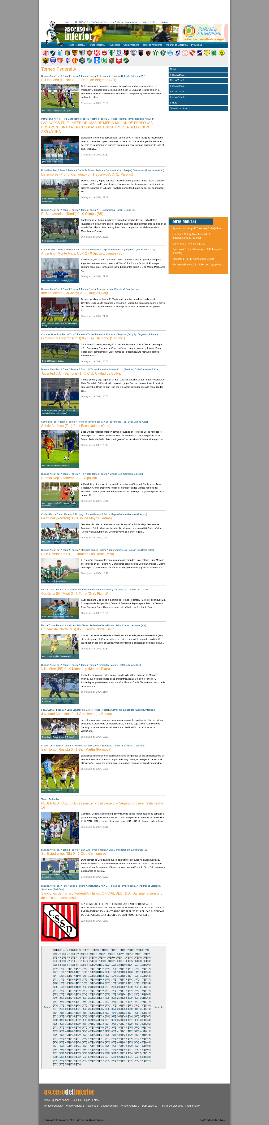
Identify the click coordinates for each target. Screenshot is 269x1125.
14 (101, 950)
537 (67, 1060)
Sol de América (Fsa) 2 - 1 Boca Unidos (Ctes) (75, 426)
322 (102, 1012)
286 (90, 1005)
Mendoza (85, 550)
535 (55, 1060)
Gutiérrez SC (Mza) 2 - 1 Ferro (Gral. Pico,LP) (75, 593)
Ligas (144, 22)
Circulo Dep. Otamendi (121, 474)
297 (55, 1009)
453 (73, 1042)
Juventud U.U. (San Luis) (121, 369)
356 (102, 1020)
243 (136, 994)
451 (61, 1042)
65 (136, 957)
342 (119, 1016)
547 (125, 1060)
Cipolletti (138, 474)
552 (55, 1064)
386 (79, 1027)
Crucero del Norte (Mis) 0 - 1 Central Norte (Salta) (78, 629)
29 (73, 953)
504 (73, 1053)
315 (61, 1012)
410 (119, 1031)
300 (73, 1009)
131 (79, 972)
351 (73, 1020)
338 (96, 1016)
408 (107, 1031)
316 (67, 1012)
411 (125, 1031)
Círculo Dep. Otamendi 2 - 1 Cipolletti (69, 478)
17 (115, 950)
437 (79, 1038)
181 (73, 983)
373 (102, 1024)
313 (148, 1009)
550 (142, 1060)
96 (77, 964)
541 (90, 1060)
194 (148, 983)
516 (142, 1053)
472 (84, 1046)
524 (90, 1057)
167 (90, 979)
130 (73, 972)
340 (107, 1016)
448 (142, 1038)
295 (142, 1005)
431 (142, 1034)
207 (125, 987)
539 (79, 1060)
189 (119, 983)
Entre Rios (46, 170)
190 (125, 983)
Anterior (48, 1007)
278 (142, 1001)
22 (137, 950)
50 (68, 957)
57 (100, 957)
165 (79, 979)
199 (79, 987)
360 (125, 1020)
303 (90, 1009)
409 (113, 1031)
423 (96, 1034)
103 (113, 964)
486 (67, 1049)
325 (119, 1012)
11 (88, 950)
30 (77, 953)
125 (142, 968)
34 (95, 953)
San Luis (80, 249)
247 (61, 998)
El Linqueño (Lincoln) (110, 76)
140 (131, 972)
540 (84, 1060)
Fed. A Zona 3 (62, 76)
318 (79, 1012)
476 (107, 1046)
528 (113, 1057)
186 (102, 983)
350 (67, 1020)
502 (61, 1053)
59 (109, 957)
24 (147, 950)
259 (131, 998)
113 (73, 968)
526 (102, 1057)
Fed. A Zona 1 (62, 210)
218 (90, 990)
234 (84, 994)
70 (59, 961)
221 (107, 990)
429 (131, 1034)
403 (79, 1031)
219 (96, 990)
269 (90, 1001)
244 (142, 994)
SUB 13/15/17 (81, 22)
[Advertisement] (102, 9)
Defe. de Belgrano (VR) (133, 76)
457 (96, 1042)
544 (107, 1060)
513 (125, 1053)
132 (84, 972)
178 (55, 983)
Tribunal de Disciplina (177, 45)
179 (61, 983)
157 (131, 976)
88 (140, 961)
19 (124, 950)
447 (136, 1038)
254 (102, 998)
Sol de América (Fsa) (116, 421)
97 (82, 964)
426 (113, 1034)
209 (136, 987)
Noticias (174, 69)
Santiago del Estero (83, 710)
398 (148, 1027)
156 (125, 976)
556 (79, 1064)
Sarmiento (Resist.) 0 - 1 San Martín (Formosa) (76, 749)
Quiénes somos (99, 22)
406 (96, 1031)
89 (145, 961)
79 (100, 961)
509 (102, 1053)
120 (113, 968)
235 (90, 994)
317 (73, 1012)
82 (113, 961)
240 (119, 994)
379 (136, 1024)
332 (61, 1016)
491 (96, 1049)
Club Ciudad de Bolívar (147, 369)
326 (125, 1012)
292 (125, 1005)
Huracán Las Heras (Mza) (140, 550)
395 (131, 1027)
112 (67, 968)
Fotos (153, 22)
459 (107, 1042)
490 (90, 1049)
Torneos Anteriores (152, 45)
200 (84, 987)
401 (67, 1031)
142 (142, 972)
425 (107, 1034)
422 (90, 1034)
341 (113, 1016)
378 (131, 1024)
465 (142, 1042)
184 (90, 983)
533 (142, 1057)
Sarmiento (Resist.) (111, 745)
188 (113, 983)
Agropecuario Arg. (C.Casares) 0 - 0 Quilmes (198, 228)
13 (97, 950)
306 (107, 1009)
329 (142, 1012)
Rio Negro (86, 474)
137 (113, 972)
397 (142, 1027)
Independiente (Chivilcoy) (112, 289)
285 (84, 1005)
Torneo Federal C (101, 119)
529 (119, 1057)
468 (61, 1046)
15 (106, 950)
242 (131, 994)
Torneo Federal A (76, 45)
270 (96, 1001)
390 (102, 1027)
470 (73, 1046)
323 (107, 1012)
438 (84, 1038)
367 (67, 1024)
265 (67, 1001)
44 (140, 953)
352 (79, 1020)
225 (131, 990)
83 (118, 961)
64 (131, 957)
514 (131, 1053)
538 (73, 1060)
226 (136, 990)
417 (61, 1034)
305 (102, 1009)
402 (73, 1031)
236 (96, 994)
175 (136, 979)
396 (136, 1027)
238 (107, 994)
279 (148, 1001)
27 (64, 953)
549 (136, 1060)
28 (68, 953)
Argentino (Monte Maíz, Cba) (140, 249)
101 (102, 964)
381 (148, 1024)
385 (73, 1027)
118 (102, 968)
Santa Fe (82, 170)
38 (113, 953)
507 (90, 1053)
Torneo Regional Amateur (140, 119)
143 (148, 972)
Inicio (67, 22)
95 (73, 964)
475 (102, 1046)
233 (79, 994)
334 (73, 1016)
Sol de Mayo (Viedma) (115, 514)
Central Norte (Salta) (110, 625)
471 (79, 1046)
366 (61, 1024)
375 (113, 1024)
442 (107, 1038)
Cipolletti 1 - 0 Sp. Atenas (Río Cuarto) (194, 258)
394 (125, 1027)
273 (113, 1001)
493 (107, 1049)
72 (68, 961)
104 (119, 964)
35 (100, 953)
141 (136, 972)
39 (118, 953)
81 (109, 961)
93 (64, 964)
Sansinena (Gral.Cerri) (52, 889)
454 (79, 1042)
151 (96, 976)
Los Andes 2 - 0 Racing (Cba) (189, 243)
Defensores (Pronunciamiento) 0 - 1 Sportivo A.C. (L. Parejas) (87, 174)
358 (113, 1020)
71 (64, 961)
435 (67, 1038)
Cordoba (45, 249)
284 (79, 1005)
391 (107, 1027)
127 (55, 972)
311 (136, 1009)
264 (61, 1001)
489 (84, 1049)
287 (96, 1005)
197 (67, 987)
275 (125, 1001)
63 (127, 957)
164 (73, 979)
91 (55, 964)
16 (110, 950)
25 (55, 953)
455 (84, 1042)
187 (107, 983)
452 (67, 1042)
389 (96, 1027)
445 (125, 1038)
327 (131, 1012)
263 (55, 1001)
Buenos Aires (48, 76)
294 (136, 1005)
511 (113, 1053)
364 (148, 1020)
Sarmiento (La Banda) (122, 710)
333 (67, 1016)
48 (59, 957)
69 (55, 961)
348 (55, 1020)
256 (113, 998)
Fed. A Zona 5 (177, 97)
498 (136, 1049)
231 (67, 994)
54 (86, 957)
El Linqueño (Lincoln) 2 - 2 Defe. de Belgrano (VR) (78, 80)
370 (84, 1024)
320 (90, 1012)
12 (93, 950)
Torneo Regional (96, 45)
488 (79, 1049)
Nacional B (114, 45)
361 (131, 1020)
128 (61, 972)
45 (145, 953)
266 (73, 1001)
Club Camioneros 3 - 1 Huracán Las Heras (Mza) (77, 554)
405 (90, 1031)
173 (125, 979)
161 (55, 979)
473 (90, 1046)
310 (131, 1009)
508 (96, 1053)
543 (102, 1060)
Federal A (75, 76)
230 (61, 994)
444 (119, 1038)
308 (119, 1009)
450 (55, 1042)
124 (136, 968)
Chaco (44, 745)
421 (84, 1034)
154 (113, 976)
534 (148, 1057)
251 (84, 998)
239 (113, 994)
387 (84, 1027)
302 (84, 1009)
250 (79, 998)
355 (96, 1020)
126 (148, 968)
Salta (79, 625)
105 (125, 964)
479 (125, 1046)
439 (90, 1038)
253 (96, 998)
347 (148, 1016)
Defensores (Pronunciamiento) (148, 170)
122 (125, 968)
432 (148, 1034)
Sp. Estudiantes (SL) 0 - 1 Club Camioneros (74, 853)
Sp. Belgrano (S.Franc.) (146, 334)
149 (84, 976)
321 (96, 1012)
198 (73, 987)
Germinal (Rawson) (137, 514)
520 (67, 1057)
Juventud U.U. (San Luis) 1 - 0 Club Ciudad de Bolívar (81, 373)
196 (61, 987)
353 (84, 1020)
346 (142, 1016)
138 (119, 972)
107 (136, 964)
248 (67, 998)
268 (84, 1001)
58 (104, 957)
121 (119, 968)
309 (125, 1009)
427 (119, 1034)
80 (104, 961)
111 (61, 968)
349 (61, 1020)
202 (96, 987)
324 (113, 1012)
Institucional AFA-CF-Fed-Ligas (57, 119)
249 (73, 998)
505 (79, 1053)
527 (107, 1057)
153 (107, 976)
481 (136, 1046)
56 (95, 957)
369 (79, 1024)
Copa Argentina (131, 45)
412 (131, 1031)
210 (142, 987)
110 (55, 968)
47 (55, 957)
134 (96, 972)
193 (142, 983)
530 (125, 1057)
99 (91, 964)
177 (148, 979)
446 (131, 1038)
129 (67, 972)
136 (107, 972)
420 (79, 1034)
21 (133, 950)
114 (79, 968)
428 (125, 1034)
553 (61, 1064)
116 (90, 968)
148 (79, 976)
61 (118, 957)
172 (119, 979)
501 (55, 1053)
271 (102, 1001)
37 (109, 953)
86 (131, 961)
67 (145, 957)
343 (125, 1016)
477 (113, 1046)
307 (113, 1009)
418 (67, 1034)
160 (148, 976)
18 (119, 950)
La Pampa (72, 589)
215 (73, 990)
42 (131, 953)
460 (113, 1042)
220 (102, 990)
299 (67, 1009)
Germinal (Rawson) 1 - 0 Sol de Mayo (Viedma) (199, 264)
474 (96, 1046)
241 (125, 994)
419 (73, 1034)
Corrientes (46, 421)
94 (68, 964)
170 (107, 979)
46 (149, 953)
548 (131, 1060)
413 (136, 1031)
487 (73, 1049)
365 (55, 1024)
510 (107, 1053)
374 (107, 1024)
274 (119, 1001)
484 (55, 1049)
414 (142, 1031)
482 (142, 1046)
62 (122, 957)
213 (61, 990)
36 (104, 953)
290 (113, 1005)
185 (96, 983)
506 (84, 1053)
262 (148, 998)
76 (86, 961)
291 (119, 1005)
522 (79, 1057)
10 (84, 950)
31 (82, 953)
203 (102, 987)
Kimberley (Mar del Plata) (112, 665)
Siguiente (158, 1007)
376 (119, 1024)
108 (142, 964)
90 (149, 961)
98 (86, 964)
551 (148, 1060)
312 (142, 1009)
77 (91, 961)
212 (55, 990)
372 (96, 1024)
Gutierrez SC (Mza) (138, 589)
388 (90, 1027)
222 (113, 990)
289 (107, 1005)
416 (55, 1034)
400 (61, 1031)
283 (73, 1005)
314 (55, 1012)
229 (55, 994)
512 (119, 1053)
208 (131, 987)
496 (125, 1049)
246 (55, 998)
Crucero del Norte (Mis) (134, 625)
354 (90, 1020)
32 (86, 953)
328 (136, 1012)
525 (96, 1057)
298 (61, 1009)
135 (102, 972)
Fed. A (58, 885)
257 (119, 998)
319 (84, 1012)
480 (131, 1046)
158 (136, 976)
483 (148, 1046)
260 (136, 998)
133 (90, 972)
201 (90, 987)
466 (148, 1042)
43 (136, 953)
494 (113, 1049)
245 (148, 994)
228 (148, 990)
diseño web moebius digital (212, 1120)
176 (142, 979)
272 (107, 1001)
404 (84, 1031)
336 (84, 1016)
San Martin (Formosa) (133, 745)
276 (131, 1001)
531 (131, 1057)
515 (136, 1053)
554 (67, 1064)
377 (125, 1024)
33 (91, 953)
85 (127, 961)
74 (77, 961)
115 (84, 968)
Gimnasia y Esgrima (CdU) (119, 334)
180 (67, 983)
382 (55, 1027)
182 (79, 983)
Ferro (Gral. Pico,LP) (116, 589)
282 (67, 1005)
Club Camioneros (118, 550)
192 (136, 983)
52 (77, 957)
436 (73, 1038)
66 (140, 957)
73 (73, 961)
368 (73, 1024)
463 (131, 1042)
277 (136, 1001)
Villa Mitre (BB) (133, 665)
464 (136, 1042)
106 (131, 964)
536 (61, 1060)
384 (67, 1027)
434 (61, 1038)
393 (119, 1027)
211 (148, 987)
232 (73, 994)
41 (127, 953)
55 (91, 957)
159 (142, 976)
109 (148, 964)
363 (142, 1020)
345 (136, 1016)
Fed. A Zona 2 (58, 249)
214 (67, 990)
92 (59, 964)
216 (79, 990)
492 (102, 1049)
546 (119, 1060)
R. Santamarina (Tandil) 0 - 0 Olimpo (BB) (72, 214)
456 (90, 1042)
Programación (131, 22)
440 (96, 1038)
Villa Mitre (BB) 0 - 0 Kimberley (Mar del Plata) (75, 669)
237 (102, 994)
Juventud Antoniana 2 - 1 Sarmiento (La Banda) (76, 714)
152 (102, 976)
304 (96, 1009)
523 (84, 1057)
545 (113, 1060)
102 (107, 964)
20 (128, 950)
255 (107, 998)
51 (73, 957)
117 (96, 968)
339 (102, 1016)
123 (131, 968)
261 (142, 998)
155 (119, 976)
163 (67, 979)
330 (148, 1012)
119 (107, 968)
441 (102, 1038)
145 (61, 976)
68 (149, 957)
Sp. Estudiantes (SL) (114, 249)
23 (142, 950)
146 (67, 976)
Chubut (45, 514)
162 (61, 979)
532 (136, 1057)
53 (82, 957)
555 (73, 1064)
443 (113, 1038)
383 (61, 1027)
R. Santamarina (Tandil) (111, 210)
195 (55, 987)
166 (84, 979)
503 (67, 1053)
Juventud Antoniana (145, 710)
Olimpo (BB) (130, 210)
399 (55, 1031)
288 (102, 1005)
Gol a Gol (76, 1100)
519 (61, 1057)
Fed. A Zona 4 (59, 421)
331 (55, 1016)
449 (148, 1038)
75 (82, 961)
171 (113, 979)
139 (125, 972)
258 (125, 998)
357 (107, 1020)
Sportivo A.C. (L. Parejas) (119, 170)
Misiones (71, 625)
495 (119, 1049)
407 (102, 1031)
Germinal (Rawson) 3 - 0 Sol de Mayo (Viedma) (76, 518)
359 (119, 1020)
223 (119, 990)
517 (148, 1053)
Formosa (82, 421)
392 (113, 1027)
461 (119, 1042)
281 (61, 1005)
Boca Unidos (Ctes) (138, 421)
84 (122, 961)
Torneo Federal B (74, 1105)
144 (55, 976)
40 (122, 953)
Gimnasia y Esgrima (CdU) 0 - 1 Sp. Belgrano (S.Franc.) (83, 338)
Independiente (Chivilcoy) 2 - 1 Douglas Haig (74, 293)
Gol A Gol (115, 22)
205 (113, 987)
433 (55, 1038)
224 (125, 990)
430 (136, 1034)
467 (55, 1046)
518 (55, 1057)
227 (142, 990)
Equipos (164, 22)
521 (73, 1057)
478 (119, 1046)
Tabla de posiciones (180, 108)
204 (107, 987)
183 (84, 983)
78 (95, 961)
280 (55, 1005)
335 (79, 1016)
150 (90, 976)
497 (131, 1049)
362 (136, 1020)
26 (59, 953)
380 (142, 1024)
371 (90, 1024)
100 (96, 964)
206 (119, 987)
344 (131, 1016)
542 (96, 1060)
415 (148, 1031)
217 (84, 990)
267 (79, 1001)
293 (131, 1005)
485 (61, 1049)
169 (102, 979)
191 (131, 983)
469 (67, 1046)
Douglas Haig (132, 289)
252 (90, 998)
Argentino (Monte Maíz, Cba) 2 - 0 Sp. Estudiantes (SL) (82, 253)
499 (142, 1049)
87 (136, 961)
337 (90, 1016)
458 (102, 1042)
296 (148, 1005)
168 (96, 979)
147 (73, 976)
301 (79, 1009)
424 (102, 1034)
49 (64, 957)
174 (131, 979)
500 (148, 1049)
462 (125, 1042)
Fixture (173, 102)
